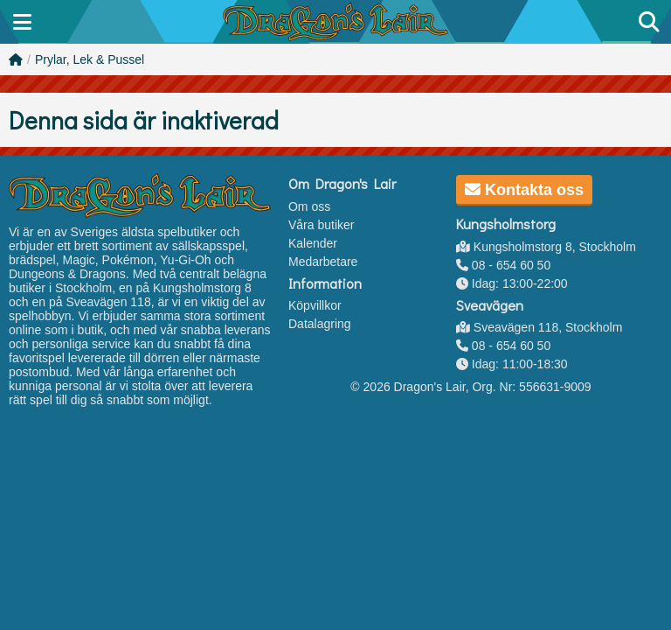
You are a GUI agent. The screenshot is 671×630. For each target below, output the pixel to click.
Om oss (309, 207)
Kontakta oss (524, 190)
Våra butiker (321, 225)
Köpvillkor (315, 305)
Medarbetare (322, 262)
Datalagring (319, 324)
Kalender (312, 243)
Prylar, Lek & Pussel (89, 59)
